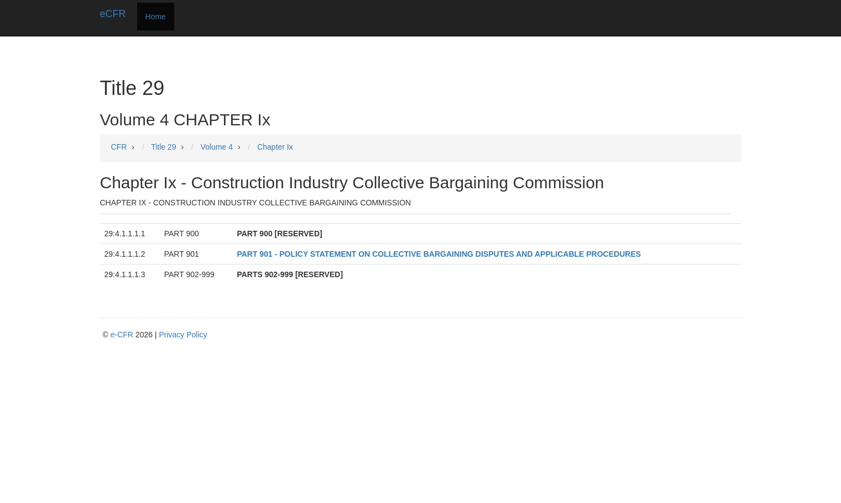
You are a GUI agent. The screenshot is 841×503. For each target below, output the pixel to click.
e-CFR (122, 334)
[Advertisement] (423, 423)
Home (155, 16)
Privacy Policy (183, 334)
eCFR (113, 13)
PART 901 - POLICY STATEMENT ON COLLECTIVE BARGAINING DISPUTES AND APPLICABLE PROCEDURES (439, 254)
